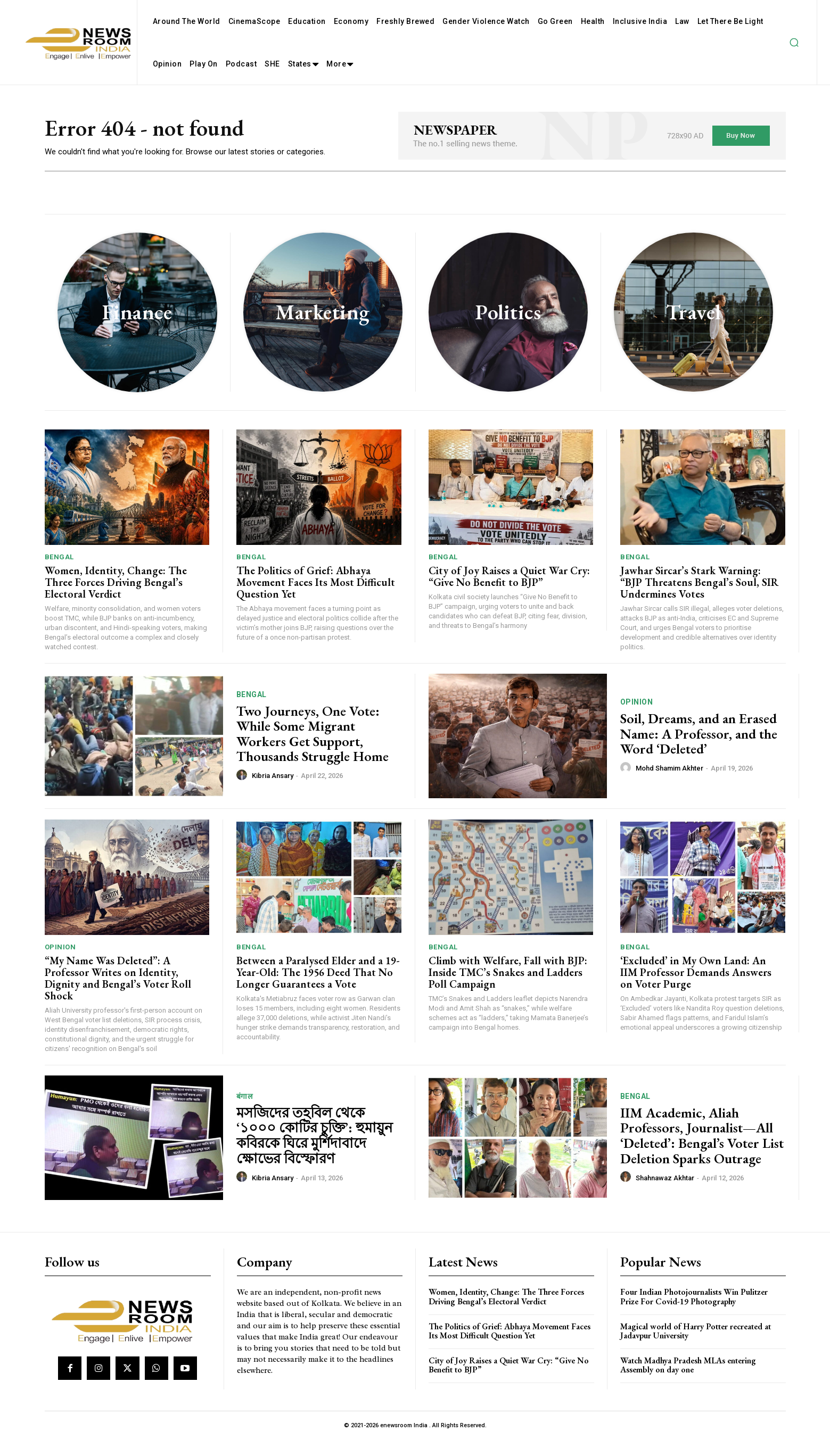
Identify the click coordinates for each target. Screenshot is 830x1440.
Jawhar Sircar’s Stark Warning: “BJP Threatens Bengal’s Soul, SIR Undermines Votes (699, 582)
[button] (794, 42)
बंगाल (244, 1096)
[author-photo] (243, 775)
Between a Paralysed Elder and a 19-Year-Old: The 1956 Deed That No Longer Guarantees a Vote (318, 972)
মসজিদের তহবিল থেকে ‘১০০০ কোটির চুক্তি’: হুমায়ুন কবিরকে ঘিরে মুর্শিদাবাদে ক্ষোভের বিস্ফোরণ (314, 1136)
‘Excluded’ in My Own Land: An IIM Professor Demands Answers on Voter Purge (695, 972)
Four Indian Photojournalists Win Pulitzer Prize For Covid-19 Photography (694, 1296)
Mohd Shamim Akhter (669, 768)
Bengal (59, 556)
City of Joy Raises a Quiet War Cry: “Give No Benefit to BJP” (509, 576)
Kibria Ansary (272, 776)
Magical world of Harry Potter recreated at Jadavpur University (695, 1331)
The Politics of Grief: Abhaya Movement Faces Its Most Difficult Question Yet (315, 582)
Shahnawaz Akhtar (665, 1178)
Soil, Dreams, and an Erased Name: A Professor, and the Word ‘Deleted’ (698, 733)
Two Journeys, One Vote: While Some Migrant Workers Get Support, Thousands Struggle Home (312, 734)
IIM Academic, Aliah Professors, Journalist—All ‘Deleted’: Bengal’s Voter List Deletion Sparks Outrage (702, 1136)
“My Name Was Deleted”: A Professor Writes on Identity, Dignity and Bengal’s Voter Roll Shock (118, 978)
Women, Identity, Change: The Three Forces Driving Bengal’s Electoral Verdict (116, 582)
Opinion (636, 702)
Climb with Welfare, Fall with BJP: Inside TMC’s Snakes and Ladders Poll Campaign (508, 972)
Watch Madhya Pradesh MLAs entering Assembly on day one (688, 1365)
